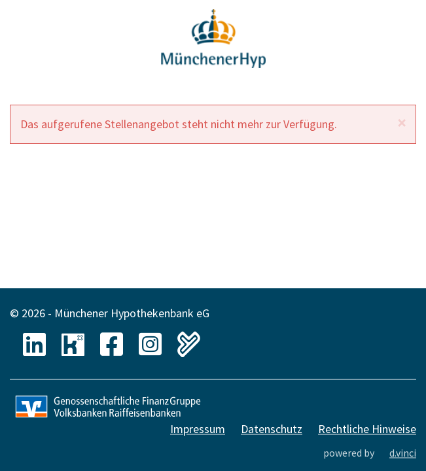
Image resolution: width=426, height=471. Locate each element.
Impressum (197, 429)
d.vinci (402, 452)
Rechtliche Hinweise (367, 429)
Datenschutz (271, 429)
